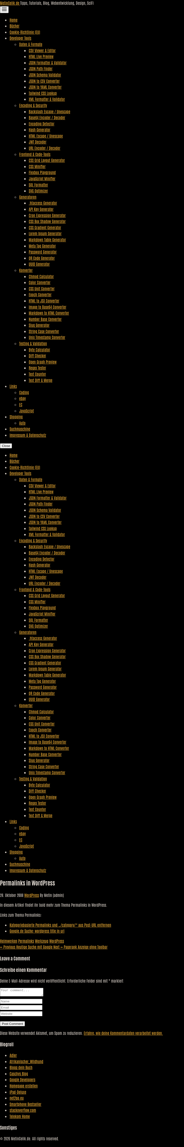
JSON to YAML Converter (45, 86)
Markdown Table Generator (47, 239)
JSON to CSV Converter (44, 81)
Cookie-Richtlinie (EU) (25, 32)
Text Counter (37, 374)
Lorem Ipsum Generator (45, 233)
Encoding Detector (41, 123)
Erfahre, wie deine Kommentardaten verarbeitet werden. (123, 1034)
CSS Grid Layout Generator (47, 160)
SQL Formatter (38, 184)
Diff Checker (37, 355)
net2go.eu (17, 1099)
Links (13, 386)
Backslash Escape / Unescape (49, 111)
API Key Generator (41, 209)
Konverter (26, 270)
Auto (22, 422)
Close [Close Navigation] (6, 446)
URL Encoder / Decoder (44, 148)
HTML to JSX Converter (44, 300)
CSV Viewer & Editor (42, 50)
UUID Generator (39, 264)
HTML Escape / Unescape (46, 135)
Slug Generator (39, 325)
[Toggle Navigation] (4, 9)
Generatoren (27, 196)
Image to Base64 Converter (47, 306)
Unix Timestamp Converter (47, 337)
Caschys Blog (19, 1075)
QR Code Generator (42, 258)
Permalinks (26, 940)
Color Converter (40, 282)
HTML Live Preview (41, 56)
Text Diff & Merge (40, 380)
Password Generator (43, 251)
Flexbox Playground (42, 172)
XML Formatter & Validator (47, 99)
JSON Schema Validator (45, 74)
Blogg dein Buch (21, 1068)
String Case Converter (44, 331)
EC (20, 404)
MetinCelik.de (10, 2)
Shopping (16, 416)
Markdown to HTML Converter (49, 312)
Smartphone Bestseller (25, 1105)
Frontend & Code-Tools (34, 154)
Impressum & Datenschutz (28, 435)
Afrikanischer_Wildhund (26, 1062)
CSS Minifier (37, 166)
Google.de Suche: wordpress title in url (37, 930)
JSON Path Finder (40, 68)
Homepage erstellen (24, 1087)
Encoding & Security (33, 105)
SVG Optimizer (38, 190)
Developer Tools (20, 38)
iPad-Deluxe (18, 1093)
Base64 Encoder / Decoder (47, 117)
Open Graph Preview (43, 361)
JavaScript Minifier (42, 178)
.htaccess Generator (43, 202)
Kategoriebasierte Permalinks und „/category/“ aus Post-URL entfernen (60, 924)
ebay (22, 398)
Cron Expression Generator (47, 215)
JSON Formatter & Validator (48, 62)
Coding (24, 392)
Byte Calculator (39, 349)
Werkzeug (41, 940)
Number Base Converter (45, 319)
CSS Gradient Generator (45, 227)
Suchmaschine (20, 428)
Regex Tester (37, 367)
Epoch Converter (40, 294)
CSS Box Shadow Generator (47, 221)
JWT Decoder (37, 141)
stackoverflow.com (23, 1111)
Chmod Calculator (41, 276)
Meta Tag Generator (42, 245)
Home (13, 19)
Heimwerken (8, 940)
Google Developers (22, 1081)
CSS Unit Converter (42, 288)
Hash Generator (39, 129)
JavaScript (26, 410)
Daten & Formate (30, 44)
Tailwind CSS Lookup (43, 93)
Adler (13, 1056)
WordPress (31, 895)
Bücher (14, 25)
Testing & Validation (33, 343)
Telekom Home (20, 1117)
